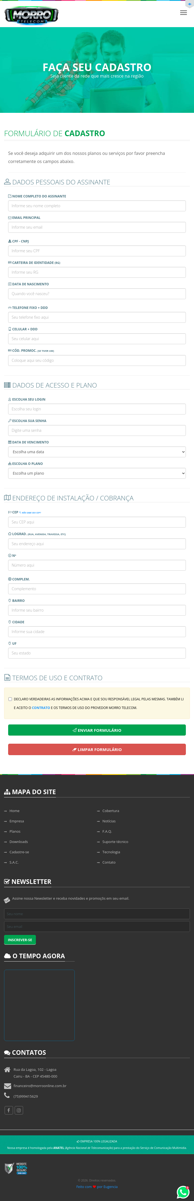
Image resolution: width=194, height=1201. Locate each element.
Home (12, 810)
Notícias (106, 821)
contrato (41, 707)
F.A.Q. (104, 831)
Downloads (16, 841)
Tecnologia (108, 851)
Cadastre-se (16, 851)
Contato (106, 862)
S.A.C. (11, 862)
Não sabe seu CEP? (30, 512)
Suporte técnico (112, 841)
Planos (12, 831)
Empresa (14, 821)
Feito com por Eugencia (97, 1186)
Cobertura (108, 810)
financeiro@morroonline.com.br (40, 1085)
